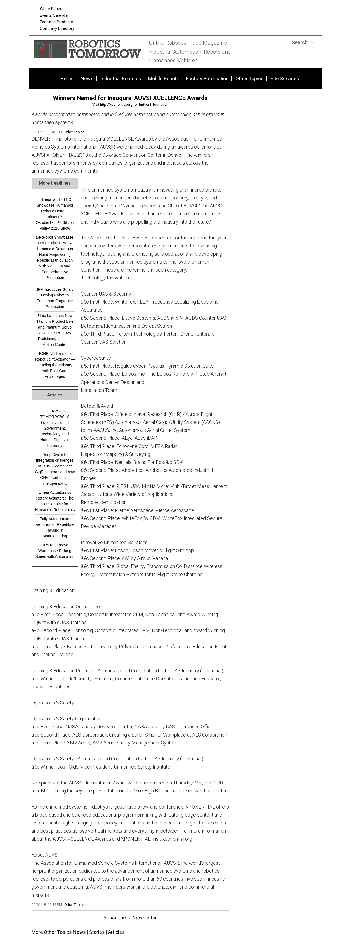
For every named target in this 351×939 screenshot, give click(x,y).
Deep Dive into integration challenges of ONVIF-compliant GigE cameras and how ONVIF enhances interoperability (55, 469)
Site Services (284, 78)
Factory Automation (207, 78)
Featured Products (56, 21)
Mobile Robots (163, 78)
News (87, 78)
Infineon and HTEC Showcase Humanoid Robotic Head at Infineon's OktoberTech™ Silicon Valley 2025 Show (55, 213)
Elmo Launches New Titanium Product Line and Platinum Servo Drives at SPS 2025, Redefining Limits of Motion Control (54, 330)
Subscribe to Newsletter (130, 917)
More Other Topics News (59, 932)
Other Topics (250, 78)
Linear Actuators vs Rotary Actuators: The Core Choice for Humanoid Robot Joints (55, 501)
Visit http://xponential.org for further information (130, 104)
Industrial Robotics (120, 78)
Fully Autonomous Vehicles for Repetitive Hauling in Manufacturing (55, 527)
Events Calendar (54, 15)
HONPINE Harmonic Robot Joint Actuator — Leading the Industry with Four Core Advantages (55, 365)
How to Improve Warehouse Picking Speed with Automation (54, 551)
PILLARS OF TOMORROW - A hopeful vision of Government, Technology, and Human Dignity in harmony (54, 428)
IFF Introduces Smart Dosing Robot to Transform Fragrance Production (55, 298)
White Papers (52, 8)
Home (67, 78)
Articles (116, 932)
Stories (97, 932)
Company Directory (57, 28)
